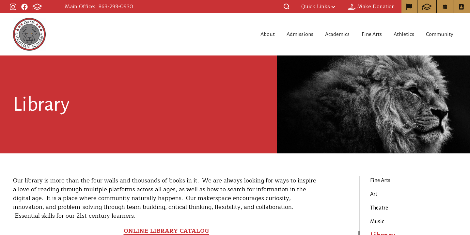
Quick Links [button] (318, 6)
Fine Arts (364, 34)
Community (440, 34)
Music (377, 222)
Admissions (283, 34)
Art (373, 194)
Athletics (400, 34)
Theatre (379, 208)
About (247, 34)
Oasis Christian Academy (29, 34)
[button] (286, 6)
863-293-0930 (116, 6)
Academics (325, 34)
